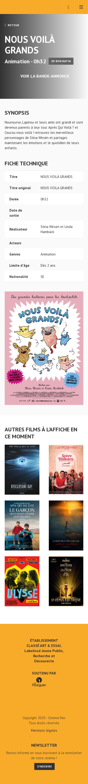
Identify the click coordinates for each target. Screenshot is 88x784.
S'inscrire (44, 766)
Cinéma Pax (24, 7)
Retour (12, 25)
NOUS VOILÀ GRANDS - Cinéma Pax (44, 707)
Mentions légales (44, 730)
